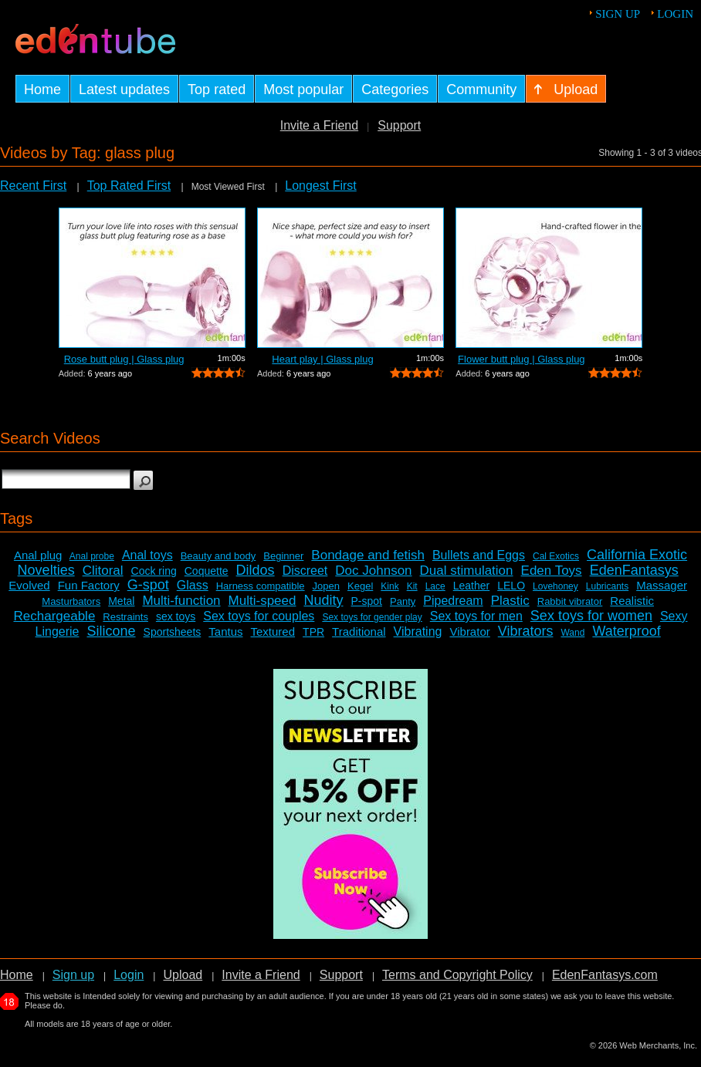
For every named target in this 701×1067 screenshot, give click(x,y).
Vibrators (526, 631)
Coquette (207, 571)
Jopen (326, 586)
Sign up (617, 14)
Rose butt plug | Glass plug (124, 359)
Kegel (360, 586)
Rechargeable (54, 616)
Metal (121, 601)
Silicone (111, 631)
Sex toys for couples (258, 616)
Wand (572, 632)
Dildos (255, 570)
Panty (402, 601)
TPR (313, 632)
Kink (389, 586)
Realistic (632, 600)
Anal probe (91, 556)
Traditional (358, 631)
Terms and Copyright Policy (457, 974)
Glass (192, 585)
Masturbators (71, 601)
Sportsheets (172, 632)
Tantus (225, 631)
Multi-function (181, 600)
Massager (661, 585)
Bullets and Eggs (478, 555)
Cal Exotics (556, 556)
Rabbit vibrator (570, 601)
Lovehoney (555, 586)
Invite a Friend (319, 125)
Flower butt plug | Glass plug (521, 359)
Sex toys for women (591, 615)
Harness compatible (260, 586)
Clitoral (103, 570)
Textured (273, 631)
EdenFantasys (634, 570)
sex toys (175, 616)
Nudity (323, 600)
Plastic (510, 600)
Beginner (283, 556)
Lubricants (607, 586)
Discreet (305, 570)
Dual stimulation (466, 570)
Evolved (28, 585)
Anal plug (38, 555)
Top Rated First (129, 185)
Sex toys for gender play (372, 617)
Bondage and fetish (368, 555)
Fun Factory (89, 585)
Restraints (125, 617)
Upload (182, 974)
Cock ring (154, 571)
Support (399, 125)
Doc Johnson (373, 570)
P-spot (366, 601)
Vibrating (418, 631)
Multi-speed (262, 600)
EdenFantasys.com (605, 974)
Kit (412, 586)
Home (16, 974)
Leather (471, 585)
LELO (511, 585)
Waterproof (626, 631)
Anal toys (147, 555)
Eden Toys (551, 570)
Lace (435, 586)
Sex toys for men (476, 616)
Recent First (33, 185)
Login (675, 14)
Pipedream (453, 600)
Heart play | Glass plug (322, 359)
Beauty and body (218, 556)
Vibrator (469, 631)
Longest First (320, 185)
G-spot (148, 585)
